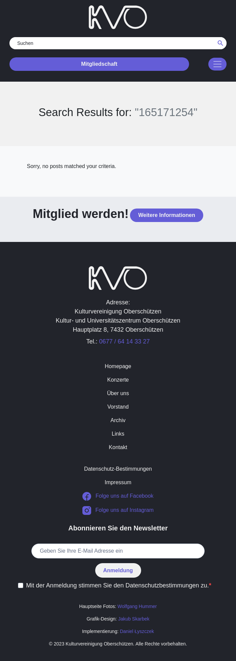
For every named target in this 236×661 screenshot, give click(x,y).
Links (118, 434)
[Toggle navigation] (217, 64)
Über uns (118, 393)
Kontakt (118, 447)
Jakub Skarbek (134, 619)
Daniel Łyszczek (137, 631)
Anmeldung (118, 570)
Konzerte (118, 380)
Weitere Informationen (166, 215)
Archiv (117, 420)
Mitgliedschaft (99, 64)
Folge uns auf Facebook (117, 496)
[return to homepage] (118, 16)
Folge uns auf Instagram (118, 510)
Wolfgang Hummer (137, 606)
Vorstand (118, 407)
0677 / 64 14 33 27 (124, 341)
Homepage (118, 366)
